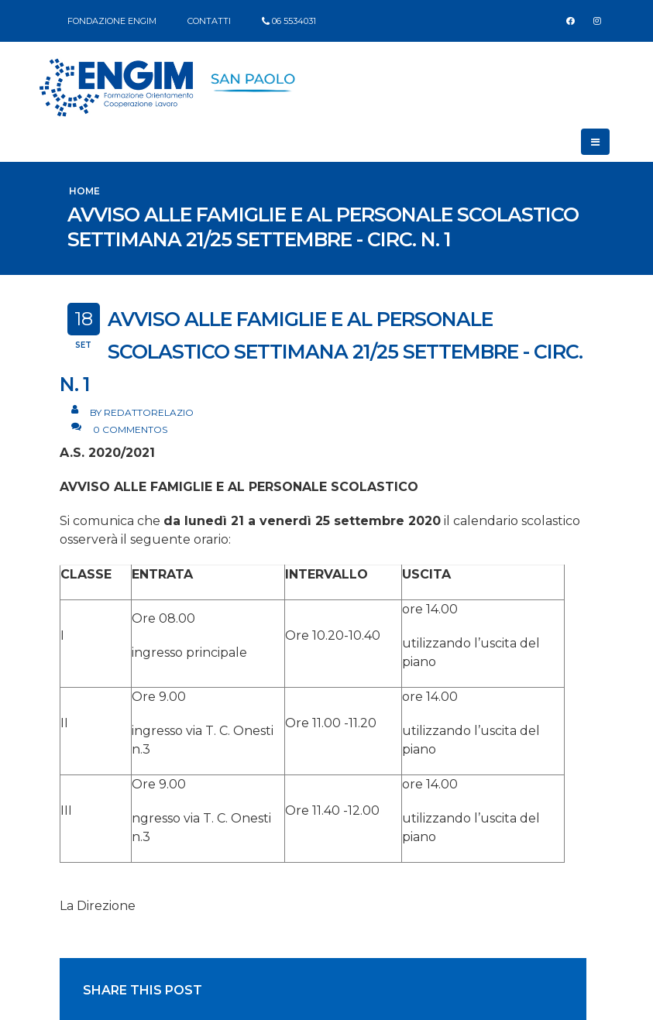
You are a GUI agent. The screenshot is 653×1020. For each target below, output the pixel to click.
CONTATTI (209, 20)
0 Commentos (130, 429)
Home (84, 191)
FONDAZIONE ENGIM (111, 20)
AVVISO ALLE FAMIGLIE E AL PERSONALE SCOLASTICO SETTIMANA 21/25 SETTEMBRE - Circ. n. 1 (321, 351)
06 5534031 (294, 20)
